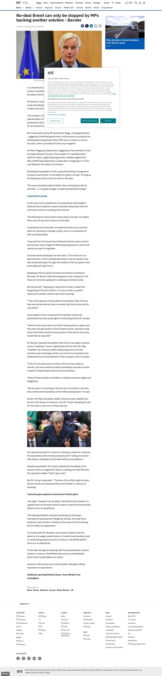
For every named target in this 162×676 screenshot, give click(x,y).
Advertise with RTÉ (135, 630)
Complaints (110, 630)
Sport (46, 3)
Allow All (108, 121)
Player (107, 3)
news (18, 7)
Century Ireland (89, 623)
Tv (113, 3)
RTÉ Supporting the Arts (136, 644)
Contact (109, 616)
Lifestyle (79, 3)
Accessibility (110, 623)
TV (40, 620)
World (96, 7)
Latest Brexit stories (37, 196)
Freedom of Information (114, 647)
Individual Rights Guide (114, 637)
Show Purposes (55, 121)
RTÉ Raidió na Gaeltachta (66, 635)
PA (28, 604)
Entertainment (56, 3)
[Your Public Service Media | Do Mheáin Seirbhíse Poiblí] (19, 671)
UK (72, 590)
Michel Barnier (63, 590)
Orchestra (87, 616)
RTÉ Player (42, 616)
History (18, 627)
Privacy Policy (110, 640)
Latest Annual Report (135, 627)
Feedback (109, 620)
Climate (79, 7)
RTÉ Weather (88, 620)
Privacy (5, 674)
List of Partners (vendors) (57, 114)
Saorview (131, 637)
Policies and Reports (113, 627)
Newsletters (132, 640)
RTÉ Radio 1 (65, 623)
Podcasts (64, 620)
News (39, 3)
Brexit (28, 7)
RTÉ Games (20, 616)
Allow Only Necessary (89, 121)
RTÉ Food (19, 641)
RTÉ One (42, 623)
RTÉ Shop (86, 627)
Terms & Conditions (113, 634)
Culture (88, 3)
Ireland (58, 7)
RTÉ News (42, 630)
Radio (118, 3)
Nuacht (88, 7)
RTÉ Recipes (20, 644)
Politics (39, 7)
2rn (129, 634)
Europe (52, 590)
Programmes (107, 7)
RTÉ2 (40, 627)
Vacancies (131, 623)
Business (69, 3)
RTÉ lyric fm (65, 630)
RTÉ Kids (86, 636)
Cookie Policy (110, 644)
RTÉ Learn (20, 634)
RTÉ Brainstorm (22, 623)
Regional (49, 7)
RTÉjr (40, 634)
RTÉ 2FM (64, 627)
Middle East (69, 7)
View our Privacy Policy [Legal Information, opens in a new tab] (67, 96)
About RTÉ (132, 616)
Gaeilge (96, 3)
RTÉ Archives (21, 620)
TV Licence (132, 620)
